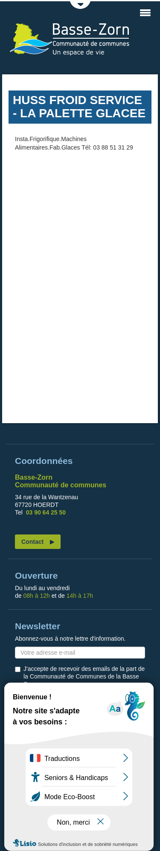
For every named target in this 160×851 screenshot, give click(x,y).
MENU (145, 12)
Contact (32, 541)
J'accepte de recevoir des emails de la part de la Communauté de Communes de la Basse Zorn (84, 676)
